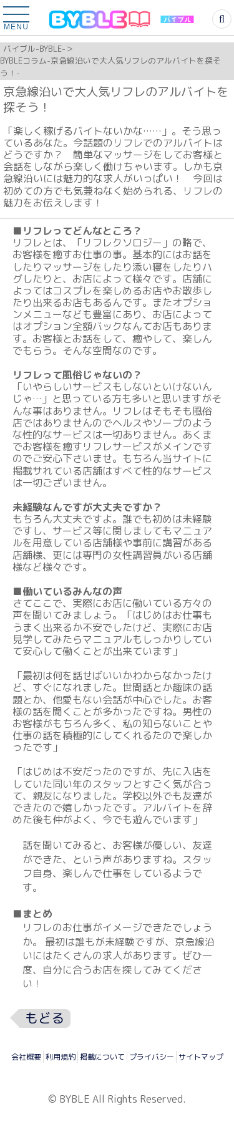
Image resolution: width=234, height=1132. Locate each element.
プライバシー (151, 1057)
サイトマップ (200, 1057)
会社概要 (26, 1057)
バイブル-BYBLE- (34, 48)
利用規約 (61, 1057)
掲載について (102, 1057)
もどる (44, 1018)
